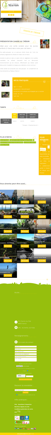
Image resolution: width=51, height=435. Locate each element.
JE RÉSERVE (45, 148)
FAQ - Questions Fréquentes (23, 404)
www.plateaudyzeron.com (23, 433)
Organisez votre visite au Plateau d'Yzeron (21, 140)
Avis (17, 412)
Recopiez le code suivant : (25, 373)
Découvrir (7, 202)
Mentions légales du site (21, 406)
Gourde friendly (4, 140)
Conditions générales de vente (23, 409)
